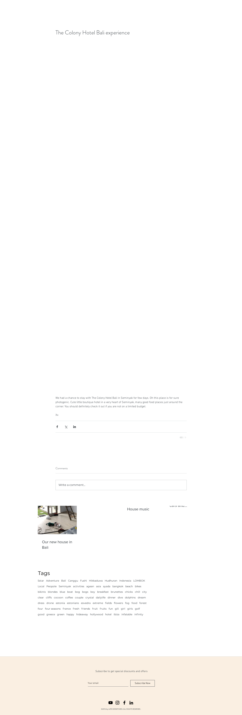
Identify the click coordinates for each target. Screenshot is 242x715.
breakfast (103, 591)
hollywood (96, 614)
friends (85, 608)
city (144, 591)
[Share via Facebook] (57, 426)
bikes (138, 586)
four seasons (53, 608)
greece (50, 614)
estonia (60, 603)
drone (50, 603)
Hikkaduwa (96, 580)
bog (77, 591)
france (67, 608)
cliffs (49, 597)
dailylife (100, 597)
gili (117, 608)
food (134, 603)
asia (98, 586)
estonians (73, 603)
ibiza (116, 614)
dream (142, 597)
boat (70, 591)
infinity (138, 614)
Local (41, 586)
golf (137, 608)
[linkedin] (131, 702)
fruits (103, 608)
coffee (69, 597)
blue (62, 591)
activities (78, 586)
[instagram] (117, 702)
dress (41, 603)
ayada (106, 586)
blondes (53, 591)
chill (137, 591)
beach (129, 586)
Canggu (73, 580)
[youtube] (110, 702)
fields (108, 603)
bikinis (42, 591)
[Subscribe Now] (142, 683)
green (60, 614)
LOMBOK (139, 580)
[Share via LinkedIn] (74, 426)
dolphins (130, 597)
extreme (98, 603)
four (40, 608)
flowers (118, 603)
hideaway (82, 614)
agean (90, 586)
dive (120, 597)
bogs (85, 591)
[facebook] (124, 702)
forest (143, 603)
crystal (89, 597)
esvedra (86, 603)
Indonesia (125, 580)
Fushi (83, 580)
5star (41, 580)
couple (79, 597)
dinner (112, 597)
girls (130, 608)
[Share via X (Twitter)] (66, 426)
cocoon (58, 597)
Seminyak (65, 586)
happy (70, 614)
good (41, 614)
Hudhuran (111, 580)
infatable (126, 614)
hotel (108, 614)
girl (123, 608)
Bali (63, 580)
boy (92, 591)
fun (111, 608)
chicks (129, 591)
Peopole (51, 586)
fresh (76, 608)
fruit (95, 608)
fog (127, 603)
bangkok (117, 586)
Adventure (52, 580)
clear (41, 597)
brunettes (117, 591)
